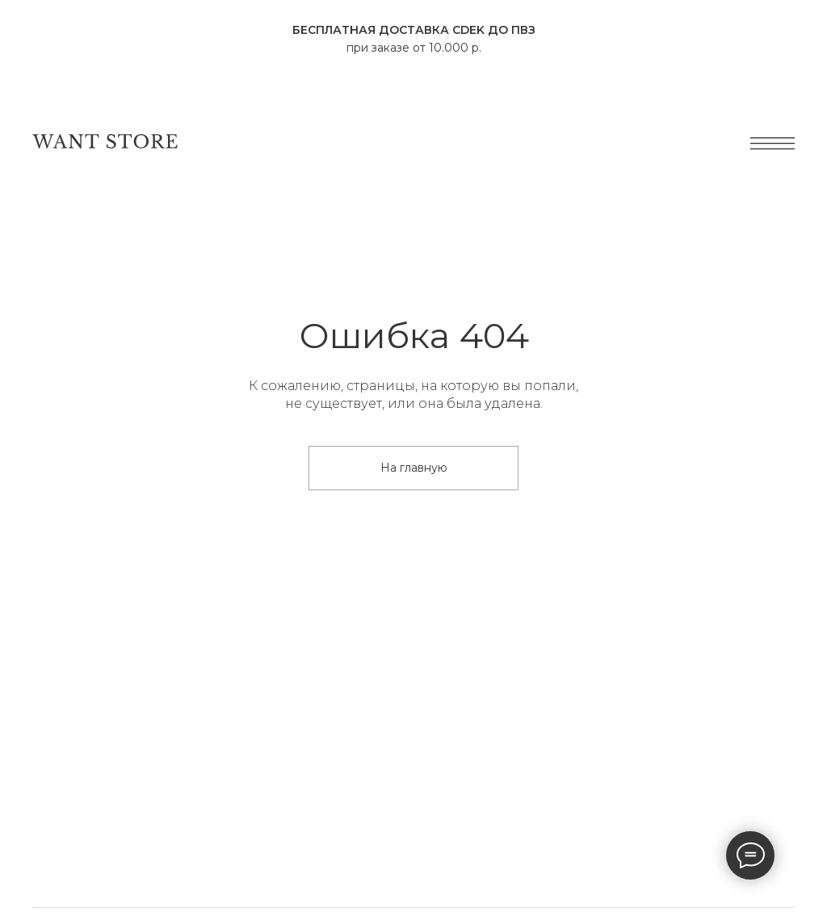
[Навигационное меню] (27, 90)
